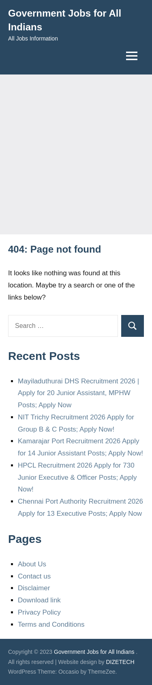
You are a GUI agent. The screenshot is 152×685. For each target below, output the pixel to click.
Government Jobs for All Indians (94, 652)
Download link (39, 600)
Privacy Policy (39, 612)
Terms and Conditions (51, 624)
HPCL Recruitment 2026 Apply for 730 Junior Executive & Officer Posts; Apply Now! (77, 478)
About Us (32, 564)
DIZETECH (120, 662)
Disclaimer (34, 588)
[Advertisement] (76, 154)
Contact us (34, 576)
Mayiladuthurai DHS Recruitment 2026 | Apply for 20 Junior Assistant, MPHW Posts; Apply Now (78, 393)
